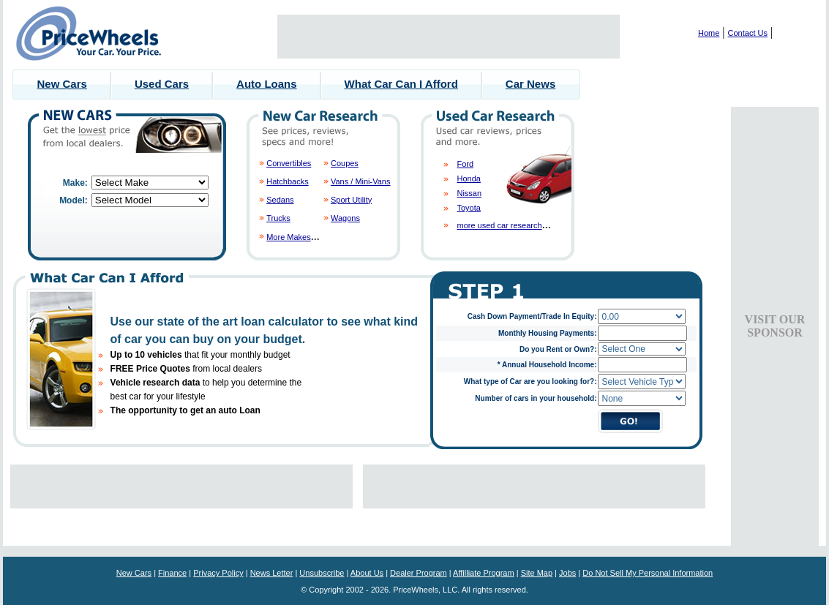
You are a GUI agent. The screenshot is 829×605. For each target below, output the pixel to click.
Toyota (468, 207)
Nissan (469, 193)
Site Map (536, 572)
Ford (465, 163)
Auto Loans (266, 84)
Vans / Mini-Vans (361, 181)
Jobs (567, 572)
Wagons (345, 218)
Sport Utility (351, 199)
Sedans (279, 199)
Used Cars (162, 84)
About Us (366, 572)
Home (708, 33)
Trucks (278, 218)
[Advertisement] (448, 37)
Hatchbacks (287, 181)
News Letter (271, 572)
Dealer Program (418, 572)
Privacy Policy (218, 572)
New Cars (62, 84)
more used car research (499, 225)
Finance (172, 572)
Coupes (345, 163)
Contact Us (748, 33)
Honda (468, 178)
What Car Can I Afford (401, 84)
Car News (530, 84)
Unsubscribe (321, 572)
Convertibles (288, 163)
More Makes (288, 237)
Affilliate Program (483, 572)
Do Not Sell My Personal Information (647, 572)
